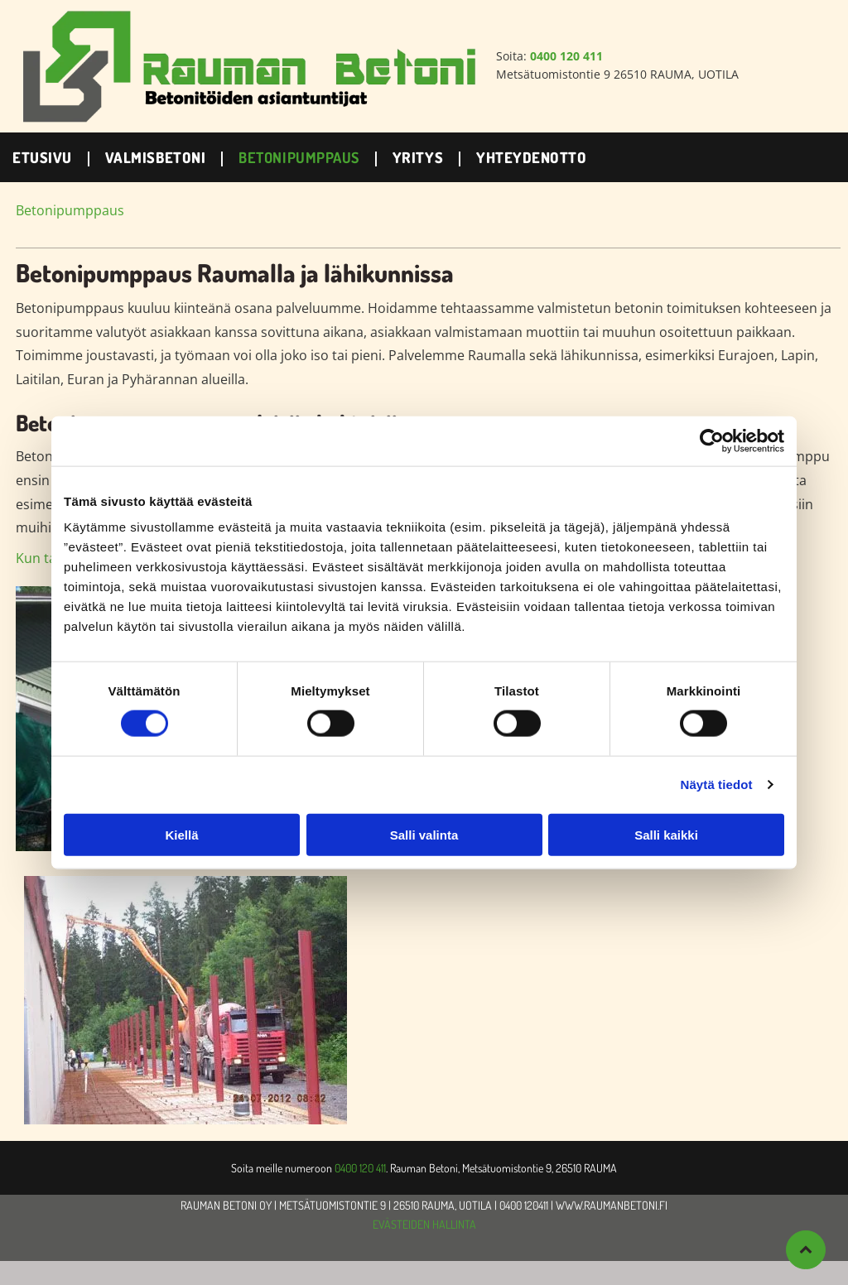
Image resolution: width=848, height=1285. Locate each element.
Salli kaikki (666, 834)
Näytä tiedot (717, 784)
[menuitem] (46, 157)
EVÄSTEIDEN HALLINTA (424, 1224)
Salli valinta (424, 834)
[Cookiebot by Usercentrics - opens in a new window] (711, 441)
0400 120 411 (360, 1168)
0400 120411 (523, 1205)
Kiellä (181, 834)
